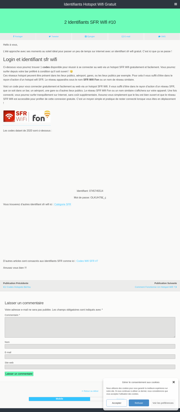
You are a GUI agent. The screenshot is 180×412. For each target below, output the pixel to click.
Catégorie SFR (62, 204)
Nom (7, 346)
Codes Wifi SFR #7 (87, 261)
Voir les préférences (163, 403)
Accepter (116, 403)
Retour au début (91, 395)
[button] (173, 382)
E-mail (127, 36)
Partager (19, 36)
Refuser (139, 403)
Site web (9, 366)
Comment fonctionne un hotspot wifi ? (155, 287)
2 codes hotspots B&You (18, 287)
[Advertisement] (90, 164)
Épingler (91, 36)
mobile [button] (59, 402)
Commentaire (12, 315)
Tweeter (55, 36)
